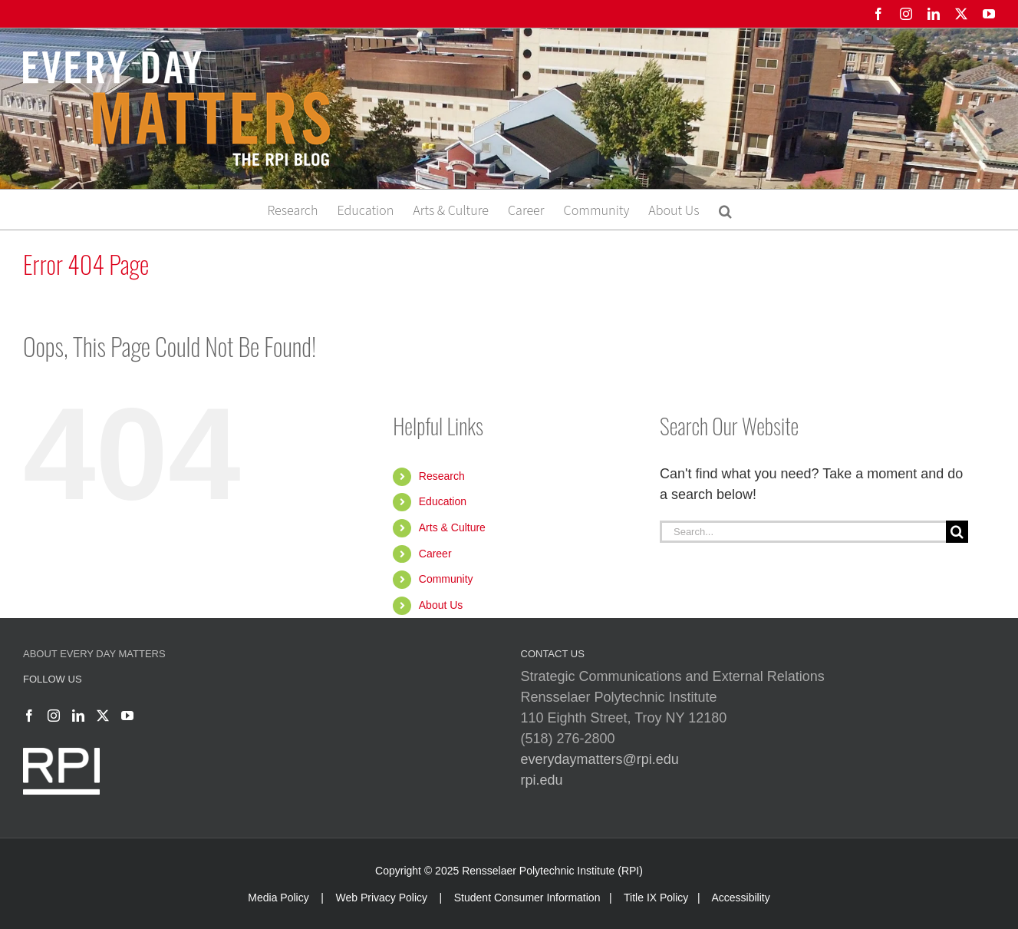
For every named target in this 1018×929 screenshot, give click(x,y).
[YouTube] (127, 715)
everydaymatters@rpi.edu (600, 759)
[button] (725, 210)
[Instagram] (54, 715)
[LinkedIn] (78, 715)
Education (442, 501)
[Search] (957, 532)
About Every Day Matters (94, 654)
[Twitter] (103, 715)
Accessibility (740, 897)
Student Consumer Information (527, 897)
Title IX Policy (656, 897)
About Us (441, 605)
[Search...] (803, 532)
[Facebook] (29, 715)
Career (435, 553)
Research (442, 476)
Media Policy (278, 897)
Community (446, 579)
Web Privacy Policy (381, 897)
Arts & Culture (452, 527)
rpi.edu (542, 780)
